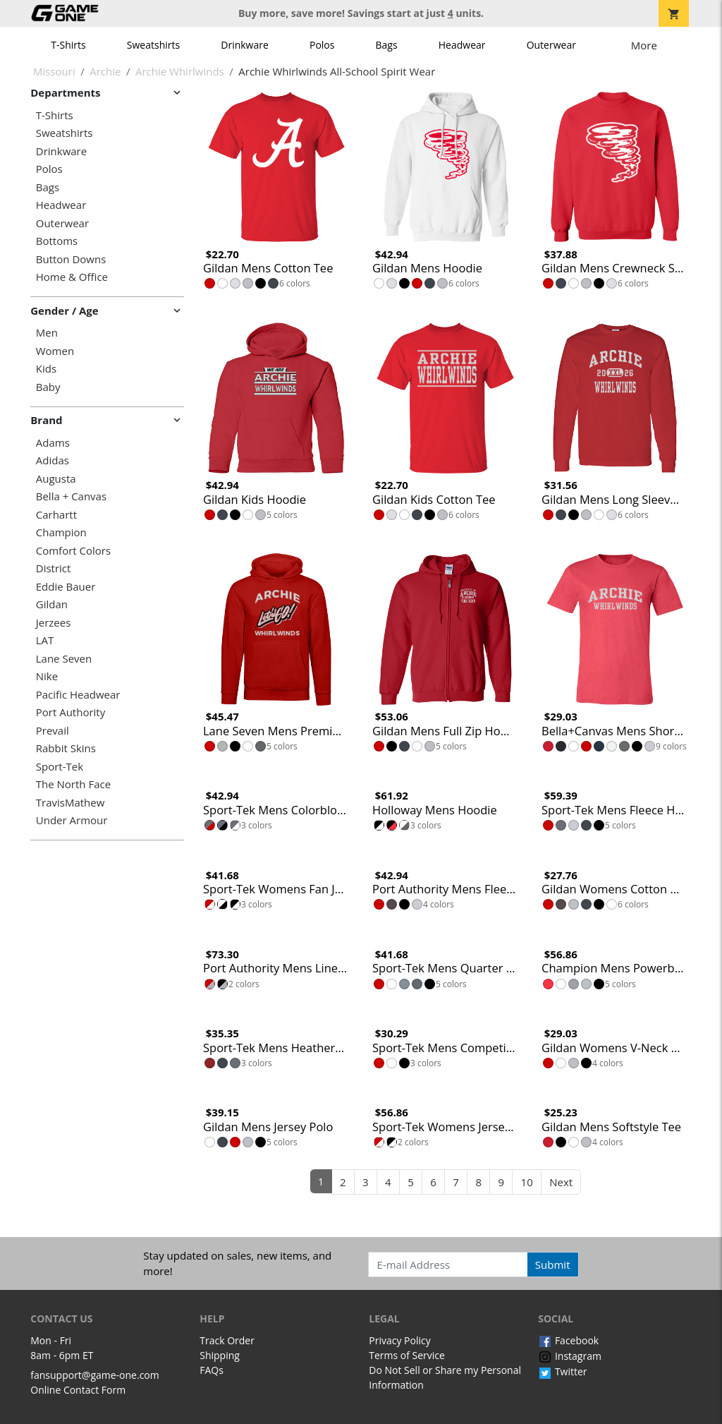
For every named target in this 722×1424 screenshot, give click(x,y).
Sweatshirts (153, 45)
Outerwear (551, 45)
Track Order (227, 1340)
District (53, 568)
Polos (322, 45)
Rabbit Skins (66, 748)
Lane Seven (64, 659)
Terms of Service (407, 1355)
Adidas (52, 460)
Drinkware (245, 45)
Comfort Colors (73, 551)
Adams (53, 443)
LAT (45, 640)
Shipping (220, 1355)
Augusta (56, 479)
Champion (61, 532)
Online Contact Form (78, 1389)
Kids (46, 369)
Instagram (569, 1356)
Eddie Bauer (66, 587)
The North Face (73, 784)
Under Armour (72, 820)
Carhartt (56, 515)
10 (527, 1182)
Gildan (52, 604)
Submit (552, 1264)
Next (561, 1182)
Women (55, 351)
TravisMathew (70, 803)
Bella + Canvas (71, 496)
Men (47, 333)
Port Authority (70, 712)
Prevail (52, 731)
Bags (387, 45)
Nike (47, 676)
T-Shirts (68, 45)
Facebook (568, 1340)
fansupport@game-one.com (94, 1375)
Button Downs (71, 259)
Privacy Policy (399, 1340)
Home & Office (72, 277)
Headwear (462, 45)
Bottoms (57, 241)
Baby (48, 387)
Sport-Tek (59, 767)
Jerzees (53, 623)
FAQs (212, 1370)
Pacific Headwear (78, 695)
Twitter (562, 1371)
